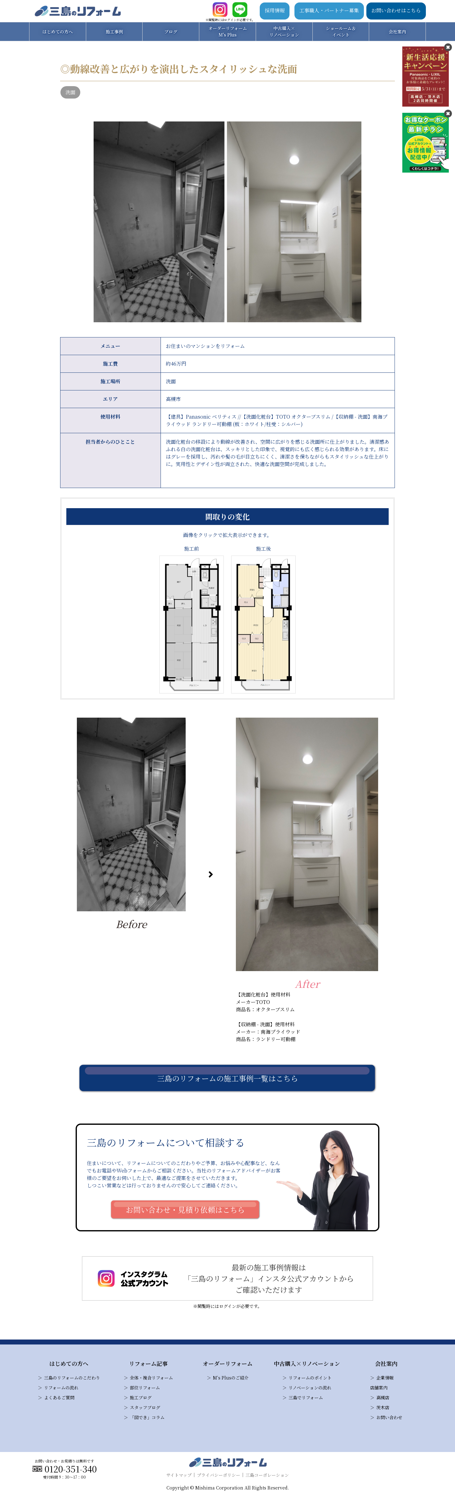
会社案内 (397, 32)
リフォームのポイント (310, 1378)
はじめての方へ (57, 32)
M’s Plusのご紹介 (231, 1378)
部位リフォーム (145, 1387)
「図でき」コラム (147, 1417)
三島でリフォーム (306, 1397)
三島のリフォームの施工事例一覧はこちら (227, 1078)
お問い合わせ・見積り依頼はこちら (185, 1209)
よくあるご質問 (59, 1397)
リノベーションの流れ (310, 1387)
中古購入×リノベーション (284, 31)
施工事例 (114, 32)
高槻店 (382, 1397)
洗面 (70, 92)
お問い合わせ (389, 1417)
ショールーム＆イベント (341, 31)
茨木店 (382, 1407)
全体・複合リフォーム (151, 1378)
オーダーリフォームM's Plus (227, 31)
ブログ (170, 32)
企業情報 (385, 1378)
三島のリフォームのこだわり (72, 1378)
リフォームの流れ (61, 1387)
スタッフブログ (145, 1407)
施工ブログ (141, 1397)
